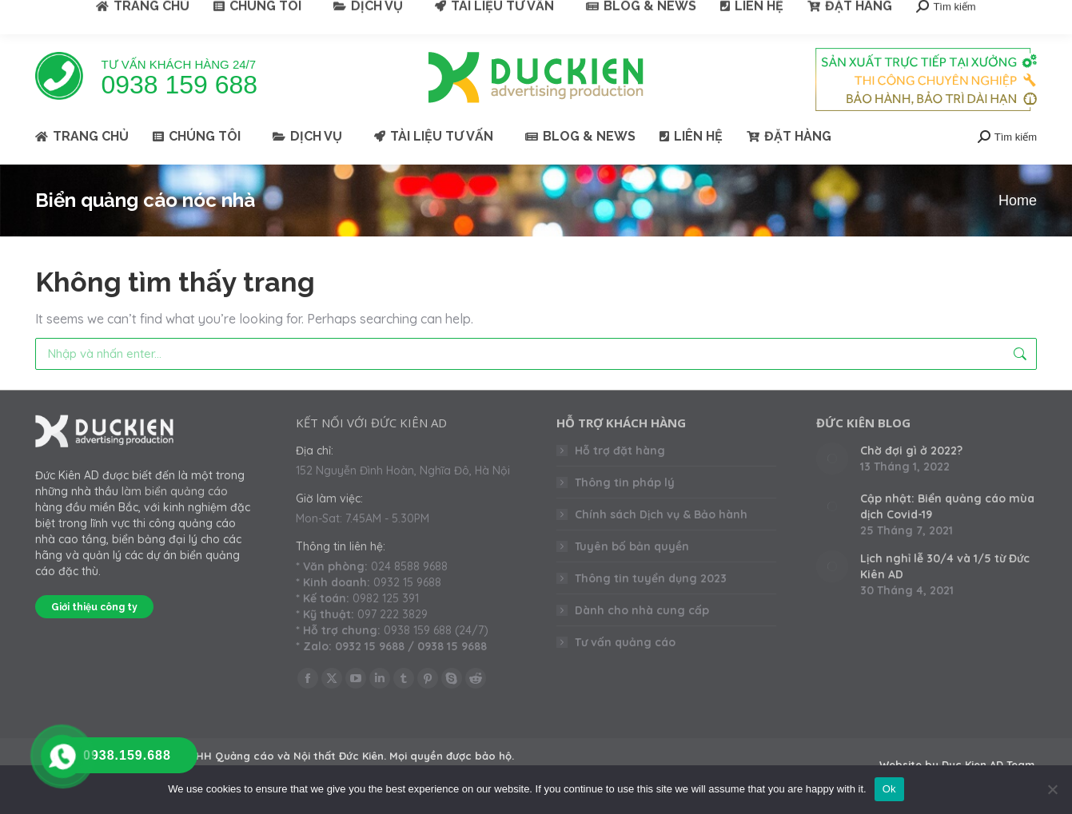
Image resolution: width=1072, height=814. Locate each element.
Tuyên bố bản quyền (632, 546)
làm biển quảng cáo (175, 491)
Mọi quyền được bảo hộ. (451, 755)
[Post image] (832, 459)
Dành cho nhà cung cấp (642, 610)
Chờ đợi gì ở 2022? (911, 450)
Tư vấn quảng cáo (625, 642)
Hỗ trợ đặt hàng (620, 450)
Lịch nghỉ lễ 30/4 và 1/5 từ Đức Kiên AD (945, 566)
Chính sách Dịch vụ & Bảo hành (661, 514)
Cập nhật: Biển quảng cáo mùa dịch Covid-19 (947, 506)
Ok (889, 789)
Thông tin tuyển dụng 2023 (651, 578)
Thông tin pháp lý (625, 482)
